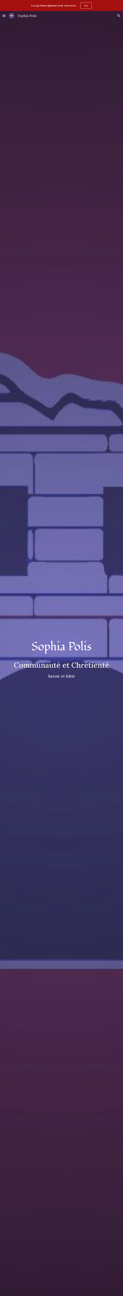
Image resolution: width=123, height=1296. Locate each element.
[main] (61, 646)
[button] (4, 15)
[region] (61, 5)
